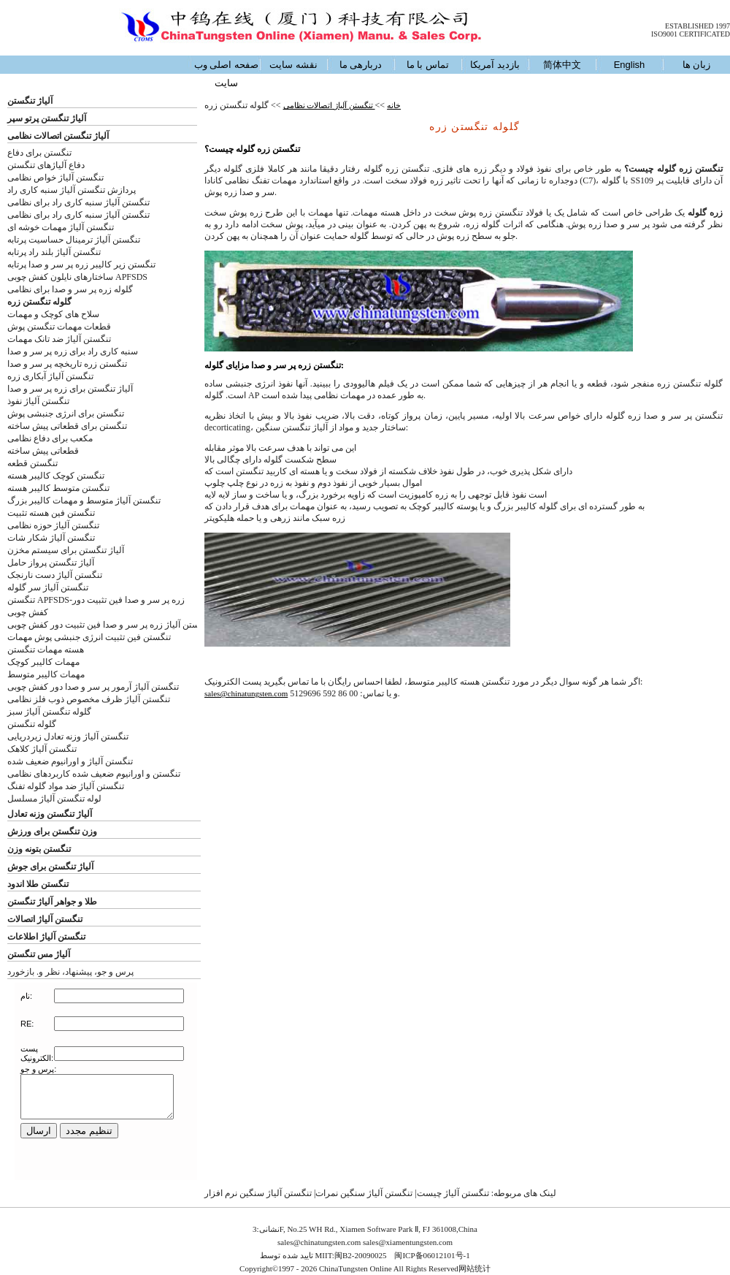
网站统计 (474, 1268)
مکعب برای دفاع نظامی (50, 438)
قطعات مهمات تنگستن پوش (59, 326)
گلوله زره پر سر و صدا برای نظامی (70, 289)
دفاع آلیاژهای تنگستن (46, 165)
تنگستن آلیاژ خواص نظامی (55, 177)
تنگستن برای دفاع (39, 153)
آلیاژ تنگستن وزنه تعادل (49, 814)
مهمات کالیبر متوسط (46, 674)
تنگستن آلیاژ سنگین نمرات (363, 1193)
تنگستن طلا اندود (38, 884)
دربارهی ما (361, 64)
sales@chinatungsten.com (246, 693)
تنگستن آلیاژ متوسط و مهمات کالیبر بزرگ (84, 500)
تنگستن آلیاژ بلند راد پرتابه (54, 252)
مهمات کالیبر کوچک (43, 662)
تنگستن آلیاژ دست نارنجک (54, 575)
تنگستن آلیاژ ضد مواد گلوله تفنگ (65, 786)
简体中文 (562, 64)
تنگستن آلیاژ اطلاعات (46, 937)
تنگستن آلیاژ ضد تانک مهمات (59, 339)
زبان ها (697, 64)
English (629, 64)
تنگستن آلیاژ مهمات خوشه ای (60, 227)
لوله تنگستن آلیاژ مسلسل (54, 798)
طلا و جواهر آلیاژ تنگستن (52, 902)
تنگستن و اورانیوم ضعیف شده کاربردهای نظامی (93, 774)
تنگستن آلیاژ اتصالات (44, 919)
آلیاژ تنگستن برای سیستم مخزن (65, 550)
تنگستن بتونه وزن (39, 849)
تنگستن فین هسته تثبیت (51, 513)
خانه (394, 105)
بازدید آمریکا (495, 64)
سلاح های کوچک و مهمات (53, 314)
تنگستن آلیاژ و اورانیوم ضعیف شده (70, 761)
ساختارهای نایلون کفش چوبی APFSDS (77, 277)
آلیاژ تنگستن (30, 101)
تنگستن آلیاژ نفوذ (38, 401)
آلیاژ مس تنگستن (38, 954)
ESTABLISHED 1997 (697, 26)
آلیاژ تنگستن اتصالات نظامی (58, 136)
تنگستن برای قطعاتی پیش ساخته (67, 426)
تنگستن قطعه (32, 463)
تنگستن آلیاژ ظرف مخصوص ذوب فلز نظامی (88, 699)
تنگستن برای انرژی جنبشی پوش (65, 413)
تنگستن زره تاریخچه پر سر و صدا (67, 364)
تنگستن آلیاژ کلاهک (42, 749)
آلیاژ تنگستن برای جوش (50, 866)
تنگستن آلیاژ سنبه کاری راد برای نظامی (78, 202)
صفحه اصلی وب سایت (226, 73)
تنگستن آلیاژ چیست (453, 1193)
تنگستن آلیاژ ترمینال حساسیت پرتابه (73, 240)
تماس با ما (428, 64)
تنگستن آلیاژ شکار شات (51, 538)
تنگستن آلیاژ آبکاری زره (50, 376)
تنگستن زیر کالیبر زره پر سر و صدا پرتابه (81, 264)
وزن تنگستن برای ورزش (52, 831)
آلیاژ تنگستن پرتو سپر (46, 118)
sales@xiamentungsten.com (408, 1242)
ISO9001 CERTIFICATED (690, 34)
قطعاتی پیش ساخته (43, 451)
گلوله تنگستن (31, 724)
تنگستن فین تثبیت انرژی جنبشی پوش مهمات (89, 637)
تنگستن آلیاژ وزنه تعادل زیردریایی (67, 736)
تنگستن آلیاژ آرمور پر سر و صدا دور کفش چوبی (93, 687)
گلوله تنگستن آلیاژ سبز (49, 712)
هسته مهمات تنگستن (45, 649)
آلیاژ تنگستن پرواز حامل (50, 562)
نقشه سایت (293, 64)
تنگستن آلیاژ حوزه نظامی (53, 525)
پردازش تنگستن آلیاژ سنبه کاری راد (71, 190)
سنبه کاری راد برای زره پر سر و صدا (72, 351)
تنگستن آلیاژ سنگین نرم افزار (258, 1193)
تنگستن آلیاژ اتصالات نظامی (329, 105)
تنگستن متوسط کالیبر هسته (58, 488)
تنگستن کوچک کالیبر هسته (55, 476)
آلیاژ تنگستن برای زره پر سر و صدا (70, 389)
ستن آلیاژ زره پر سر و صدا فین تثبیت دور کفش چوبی (103, 625)
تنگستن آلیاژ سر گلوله (47, 587)
